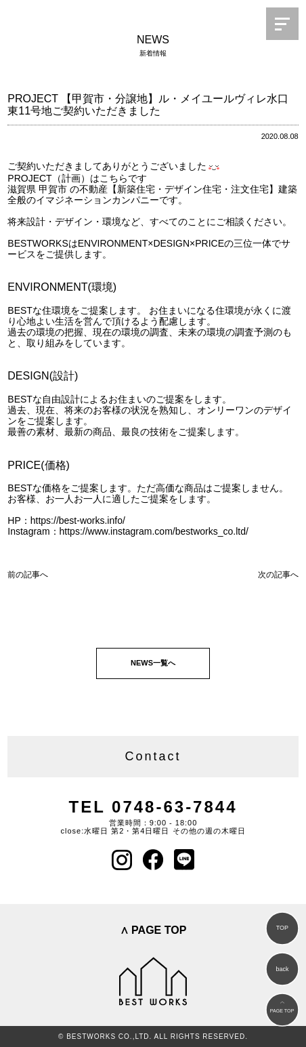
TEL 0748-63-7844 (152, 807)
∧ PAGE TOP (153, 930)
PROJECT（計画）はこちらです (76, 178)
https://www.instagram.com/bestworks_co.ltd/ (154, 531)
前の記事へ (27, 574)
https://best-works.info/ (77, 520)
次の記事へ (278, 574)
